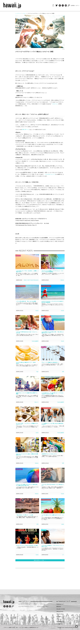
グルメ (24, 13)
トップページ (18, 13)
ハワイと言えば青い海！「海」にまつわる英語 (26, 301)
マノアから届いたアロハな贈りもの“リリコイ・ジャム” (53, 515)
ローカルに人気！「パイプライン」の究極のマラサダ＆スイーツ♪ (27, 424)
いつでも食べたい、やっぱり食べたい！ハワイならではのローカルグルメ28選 (52, 393)
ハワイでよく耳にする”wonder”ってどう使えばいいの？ (53, 485)
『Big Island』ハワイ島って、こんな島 (24, 515)
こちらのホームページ (50, 174)
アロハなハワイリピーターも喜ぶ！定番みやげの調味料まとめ (27, 454)
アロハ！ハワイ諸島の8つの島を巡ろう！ (50, 362)
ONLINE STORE (60, 609)
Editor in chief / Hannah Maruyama (31, 280)
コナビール (55, 104)
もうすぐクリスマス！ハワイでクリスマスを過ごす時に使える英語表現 (52, 302)
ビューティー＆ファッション (26, 606)
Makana (62, 280)
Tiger (37, 371)
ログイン (77, 5)
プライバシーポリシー (62, 619)
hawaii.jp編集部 (35, 341)
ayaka (62, 524)
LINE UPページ (25, 129)
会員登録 (73, 5)
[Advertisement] (25, 578)
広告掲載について (61, 621)
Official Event (59, 611)
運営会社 (58, 606)
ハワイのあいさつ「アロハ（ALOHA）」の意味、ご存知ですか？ (27, 271)
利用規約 (58, 616)
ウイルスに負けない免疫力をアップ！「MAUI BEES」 (26, 363)
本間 (63, 371)
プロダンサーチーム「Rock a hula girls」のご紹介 (27, 545)
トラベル (42, 604)
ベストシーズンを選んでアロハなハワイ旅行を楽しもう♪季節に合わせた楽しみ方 (27, 485)
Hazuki (36, 310)
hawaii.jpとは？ (60, 604)
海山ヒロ (36, 402)
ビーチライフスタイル (24, 604)
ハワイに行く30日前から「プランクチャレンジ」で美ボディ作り (53, 546)
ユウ (63, 554)
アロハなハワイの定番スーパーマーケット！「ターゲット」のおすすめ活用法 (52, 271)
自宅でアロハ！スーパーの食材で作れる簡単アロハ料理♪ (27, 393)
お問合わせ (59, 624)
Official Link (59, 614)
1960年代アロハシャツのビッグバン (49, 453)
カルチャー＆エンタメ (42, 606)
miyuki (37, 432)
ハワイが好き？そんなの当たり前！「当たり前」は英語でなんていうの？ (52, 332)
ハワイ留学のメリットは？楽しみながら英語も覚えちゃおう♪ (52, 424)
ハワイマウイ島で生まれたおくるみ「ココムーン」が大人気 (27, 332)
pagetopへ (76, 626)
